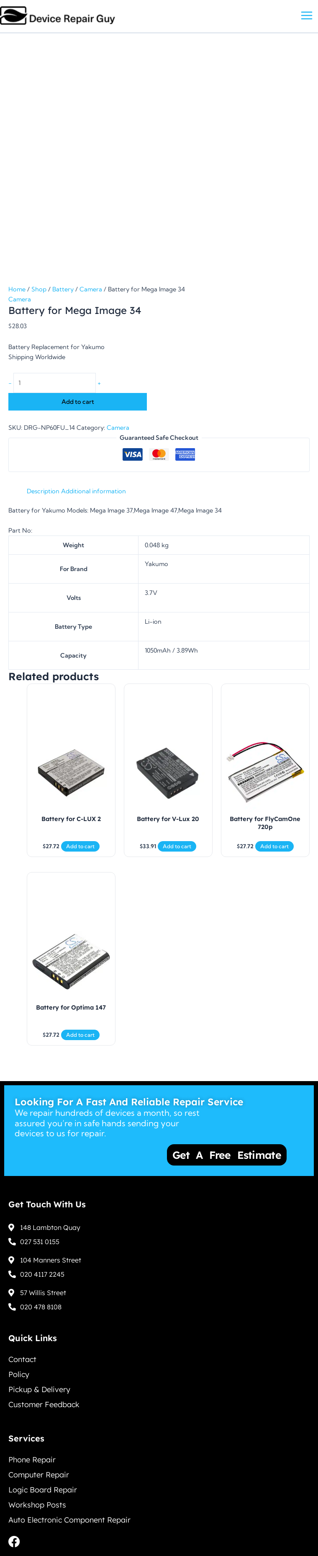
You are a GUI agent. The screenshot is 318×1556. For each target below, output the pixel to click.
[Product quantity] (54, 383)
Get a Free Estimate (227, 1154)
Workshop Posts (37, 1505)
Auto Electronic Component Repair (69, 1520)
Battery (63, 289)
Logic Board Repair (42, 1490)
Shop (38, 289)
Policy (18, 1374)
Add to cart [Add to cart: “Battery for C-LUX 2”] (80, 846)
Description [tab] (43, 491)
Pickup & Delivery (39, 1389)
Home (17, 289)
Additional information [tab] (93, 491)
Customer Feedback (44, 1404)
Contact (22, 1359)
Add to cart (78, 402)
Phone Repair (32, 1459)
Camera (91, 289)
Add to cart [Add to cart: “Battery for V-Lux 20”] (177, 846)
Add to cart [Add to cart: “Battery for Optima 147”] (80, 1034)
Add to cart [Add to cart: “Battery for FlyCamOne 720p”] (274, 846)
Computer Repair (38, 1474)
